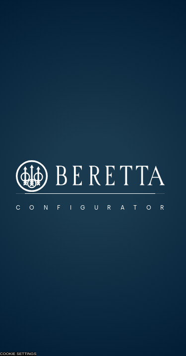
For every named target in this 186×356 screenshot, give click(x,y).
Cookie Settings (18, 354)
